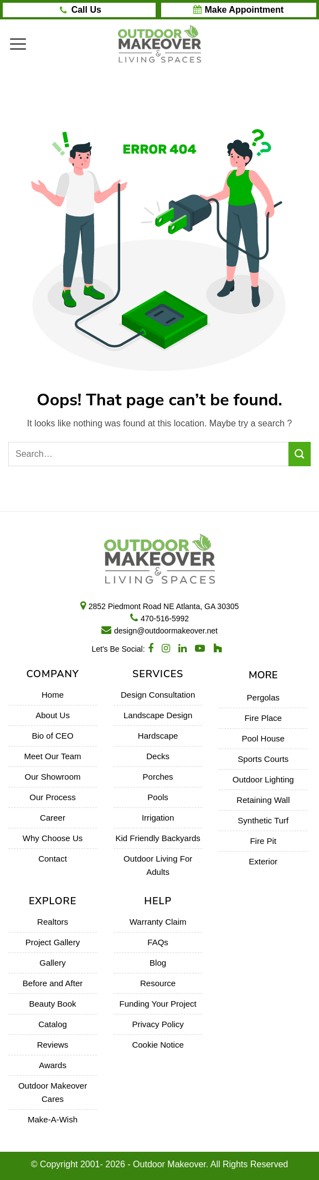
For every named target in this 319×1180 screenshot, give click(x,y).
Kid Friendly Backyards (157, 838)
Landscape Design (158, 715)
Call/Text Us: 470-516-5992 (86, 10)
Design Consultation (158, 694)
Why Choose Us (53, 838)
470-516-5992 (165, 618)
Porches (158, 776)
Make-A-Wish (53, 1119)
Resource (158, 983)
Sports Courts (263, 759)
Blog (158, 962)
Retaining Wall (263, 800)
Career (52, 817)
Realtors (52, 921)
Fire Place (263, 718)
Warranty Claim (158, 921)
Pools (157, 797)
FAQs (157, 942)
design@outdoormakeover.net (166, 630)
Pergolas (263, 697)
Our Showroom (53, 776)
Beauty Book (52, 1003)
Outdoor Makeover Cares (52, 1092)
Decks (157, 756)
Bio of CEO (53, 735)
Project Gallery (52, 942)
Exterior (263, 861)
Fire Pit (263, 841)
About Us (52, 715)
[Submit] (300, 454)
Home (53, 694)
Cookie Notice (157, 1044)
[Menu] (18, 44)
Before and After (53, 983)
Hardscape (158, 735)
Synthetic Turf (263, 820)
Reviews (53, 1044)
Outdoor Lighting (263, 779)
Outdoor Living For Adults (158, 865)
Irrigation (158, 817)
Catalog (52, 1024)
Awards (52, 1065)
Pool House (263, 738)
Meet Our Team (52, 756)
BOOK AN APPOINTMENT (238, 10)
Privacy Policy (157, 1024)
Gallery (52, 962)
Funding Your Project (157, 1003)
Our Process (52, 797)
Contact (52, 858)
